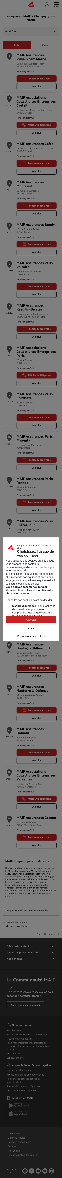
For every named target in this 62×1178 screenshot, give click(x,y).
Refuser (30, 628)
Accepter (31, 619)
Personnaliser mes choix (31, 636)
